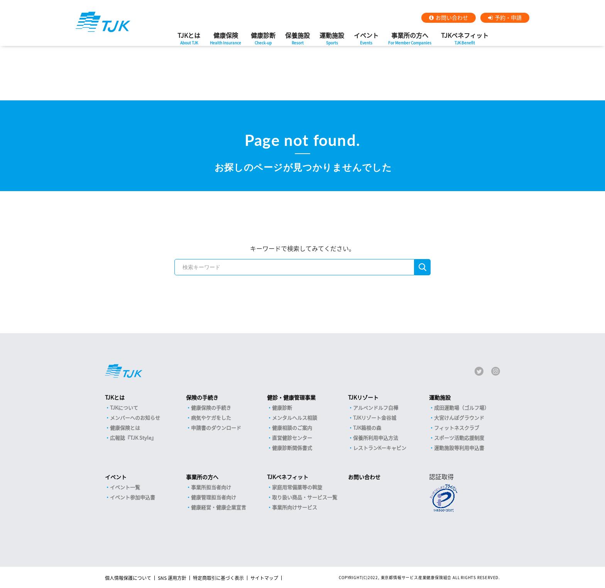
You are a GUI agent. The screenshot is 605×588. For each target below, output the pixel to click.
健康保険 (225, 40)
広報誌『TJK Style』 (133, 437)
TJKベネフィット (464, 40)
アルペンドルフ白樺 (375, 407)
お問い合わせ (452, 17)
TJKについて (124, 407)
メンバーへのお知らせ (135, 417)
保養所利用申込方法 (375, 437)
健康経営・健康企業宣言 (218, 507)
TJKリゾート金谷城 (374, 417)
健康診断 (263, 40)
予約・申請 (508, 17)
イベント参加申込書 (132, 497)
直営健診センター (292, 437)
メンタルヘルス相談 (294, 417)
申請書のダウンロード (216, 427)
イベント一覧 (125, 487)
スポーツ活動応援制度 (459, 437)
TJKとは (188, 40)
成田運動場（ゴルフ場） (461, 407)
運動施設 (331, 40)
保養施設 (297, 40)
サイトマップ (264, 577)
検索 (422, 267)
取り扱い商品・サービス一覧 (304, 497)
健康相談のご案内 (292, 427)
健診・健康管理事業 (291, 397)
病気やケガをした (211, 417)
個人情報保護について (128, 577)
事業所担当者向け (211, 487)
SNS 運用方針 (172, 577)
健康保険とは (125, 427)
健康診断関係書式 (292, 447)
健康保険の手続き (211, 407)
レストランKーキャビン (379, 447)
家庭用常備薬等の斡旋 (297, 487)
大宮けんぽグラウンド (459, 417)
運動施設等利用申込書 (459, 447)
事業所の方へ (409, 40)
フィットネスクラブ (456, 427)
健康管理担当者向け (213, 497)
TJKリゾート (363, 397)
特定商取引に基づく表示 (218, 577)
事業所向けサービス (294, 507)
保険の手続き (202, 397)
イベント (366, 40)
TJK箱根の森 (367, 427)
